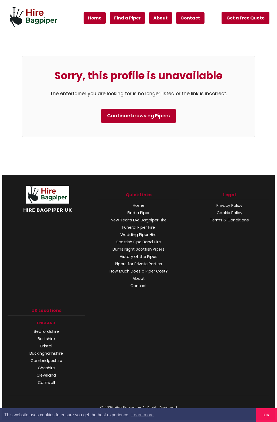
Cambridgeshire (46, 360)
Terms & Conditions (229, 220)
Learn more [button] (142, 415)
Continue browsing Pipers (138, 115)
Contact (190, 18)
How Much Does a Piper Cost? (139, 271)
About (160, 18)
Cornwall (46, 382)
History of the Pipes (138, 256)
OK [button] (267, 415)
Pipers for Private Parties (138, 264)
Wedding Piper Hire (138, 234)
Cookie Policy (229, 212)
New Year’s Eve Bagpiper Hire (139, 220)
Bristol (46, 346)
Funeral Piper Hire (138, 227)
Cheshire (46, 368)
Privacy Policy (229, 205)
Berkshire (46, 338)
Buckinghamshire (46, 353)
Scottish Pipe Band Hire (138, 242)
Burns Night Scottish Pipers (138, 249)
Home (94, 18)
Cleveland (46, 375)
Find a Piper (127, 18)
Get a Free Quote (245, 18)
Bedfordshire (46, 331)
